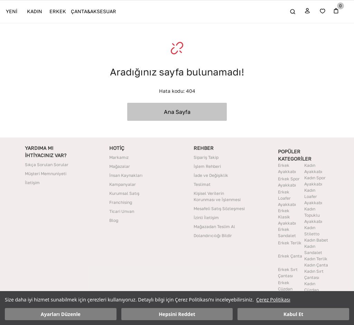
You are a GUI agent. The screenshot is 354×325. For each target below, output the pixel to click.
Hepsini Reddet (177, 314)
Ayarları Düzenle (61, 314)
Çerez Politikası (273, 299)
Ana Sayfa (177, 111)
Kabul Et (293, 314)
